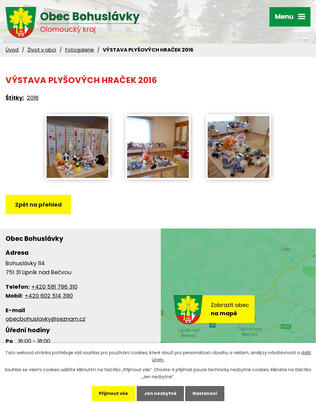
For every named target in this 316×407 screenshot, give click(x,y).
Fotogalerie (79, 49)
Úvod (12, 49)
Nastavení (205, 393)
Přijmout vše (113, 393)
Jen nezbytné (160, 393)
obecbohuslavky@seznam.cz (45, 319)
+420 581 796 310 (54, 287)
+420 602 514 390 (48, 296)
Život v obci (41, 49)
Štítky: (15, 98)
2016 (33, 98)
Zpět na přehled (38, 204)
